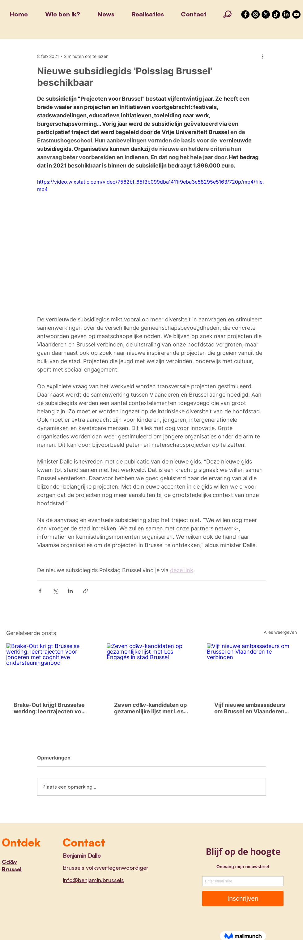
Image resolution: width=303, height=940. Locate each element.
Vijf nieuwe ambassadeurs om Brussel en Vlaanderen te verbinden (249, 708)
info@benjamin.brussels (93, 880)
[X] (266, 14)
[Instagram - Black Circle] (255, 14)
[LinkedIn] (286, 14)
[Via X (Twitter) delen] (55, 591)
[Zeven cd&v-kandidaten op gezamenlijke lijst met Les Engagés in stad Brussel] (152, 668)
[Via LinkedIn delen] (70, 591)
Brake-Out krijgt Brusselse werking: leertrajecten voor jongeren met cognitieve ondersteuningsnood (50, 708)
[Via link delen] (85, 591)
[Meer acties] (262, 56)
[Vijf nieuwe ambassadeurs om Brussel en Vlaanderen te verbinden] (252, 668)
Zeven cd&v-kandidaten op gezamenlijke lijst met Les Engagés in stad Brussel (150, 708)
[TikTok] (276, 14)
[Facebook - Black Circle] (245, 14)
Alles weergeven (280, 632)
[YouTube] (296, 14)
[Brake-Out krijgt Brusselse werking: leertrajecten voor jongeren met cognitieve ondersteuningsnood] (51, 668)
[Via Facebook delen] (40, 591)
